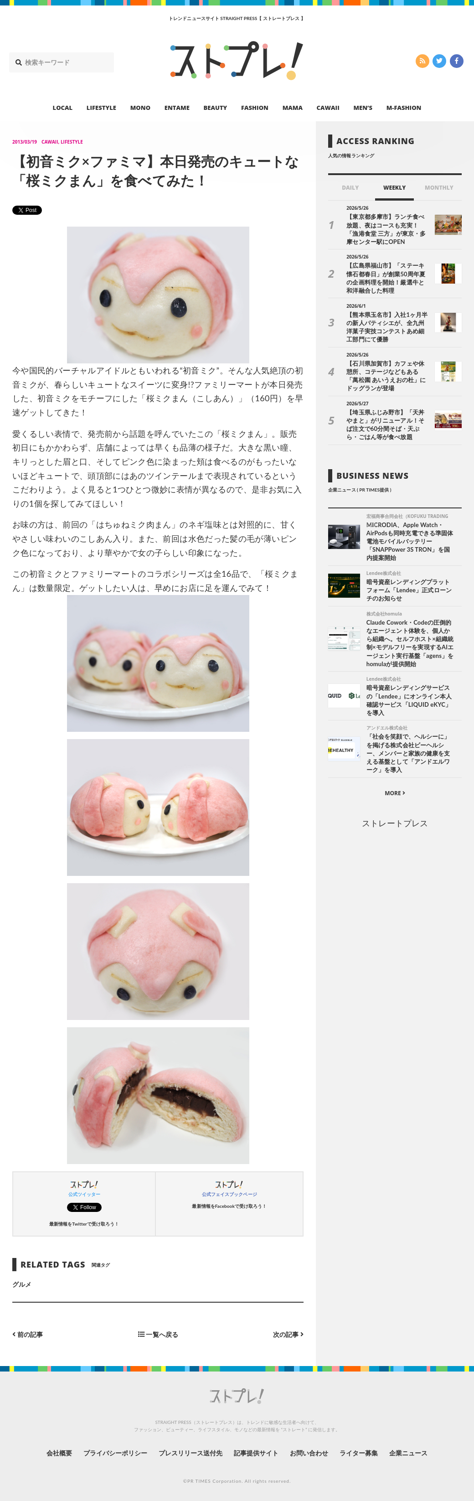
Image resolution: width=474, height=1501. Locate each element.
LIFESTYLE (101, 108)
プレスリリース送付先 (191, 1453)
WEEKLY (394, 188)
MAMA (293, 108)
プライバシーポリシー (115, 1453)
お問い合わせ (309, 1453)
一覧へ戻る (158, 1334)
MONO (140, 108)
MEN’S (362, 108)
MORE (395, 793)
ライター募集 (359, 1453)
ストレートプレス (395, 823)
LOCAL (63, 108)
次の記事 (288, 1334)
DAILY (350, 188)
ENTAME (177, 108)
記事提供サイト (256, 1453)
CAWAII (328, 108)
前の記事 (27, 1334)
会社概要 (59, 1453)
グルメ (21, 1284)
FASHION (254, 108)
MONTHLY (439, 188)
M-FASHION (404, 108)
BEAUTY (215, 108)
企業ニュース (408, 1453)
